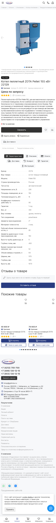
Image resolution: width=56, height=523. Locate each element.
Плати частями (7, 418)
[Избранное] (45, 130)
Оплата (45, 156)
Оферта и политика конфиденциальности (17, 450)
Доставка (13, 161)
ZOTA (31, 171)
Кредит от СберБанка (9, 421)
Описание (31, 156)
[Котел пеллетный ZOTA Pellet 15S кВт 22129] (28, 38)
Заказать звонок (9, 378)
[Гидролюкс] (9, 2)
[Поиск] (44, 3)
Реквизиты (5, 443)
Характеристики (14, 156)
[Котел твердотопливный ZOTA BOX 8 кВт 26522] (14, 311)
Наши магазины (7, 434)
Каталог (11, 7)
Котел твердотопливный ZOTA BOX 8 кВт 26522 (13, 333)
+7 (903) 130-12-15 (10, 374)
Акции (3, 409)
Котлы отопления (32, 7)
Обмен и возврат (7, 428)
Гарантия (43, 161)
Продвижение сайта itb (11, 490)
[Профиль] (52, 3)
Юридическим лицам (9, 431)
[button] (24, 67)
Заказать (21, 130)
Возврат (28, 161)
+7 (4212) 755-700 (10, 368)
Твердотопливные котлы (25, 148)
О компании (5, 406)
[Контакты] (48, 3)
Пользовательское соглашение (13, 446)
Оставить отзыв (28, 285)
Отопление (20, 7)
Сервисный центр (8, 437)
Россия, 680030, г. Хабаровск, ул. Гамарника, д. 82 (23, 386)
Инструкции (28, 166)
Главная (4, 7)
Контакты (4, 440)
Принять (10, 509)
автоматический (35, 186)
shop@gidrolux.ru (10, 383)
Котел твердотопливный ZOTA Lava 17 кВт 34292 (41, 333)
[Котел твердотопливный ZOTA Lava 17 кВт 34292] (42, 311)
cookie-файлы (27, 497)
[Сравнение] (52, 130)
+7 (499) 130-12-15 (10, 371)
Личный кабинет (7, 412)
